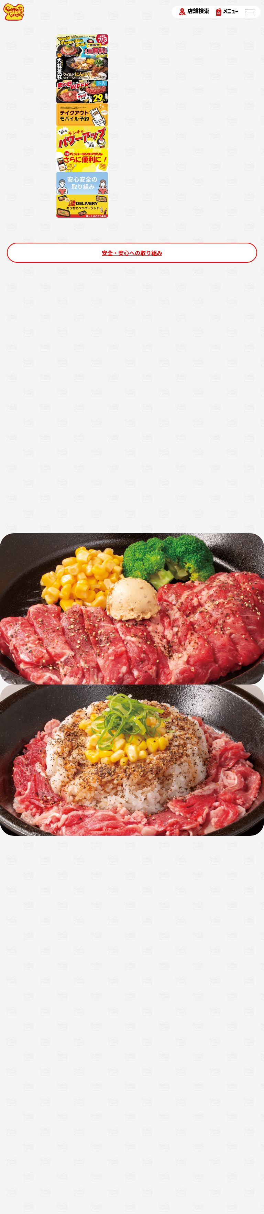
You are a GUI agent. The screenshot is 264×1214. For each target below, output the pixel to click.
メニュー (227, 11)
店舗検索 (194, 11)
